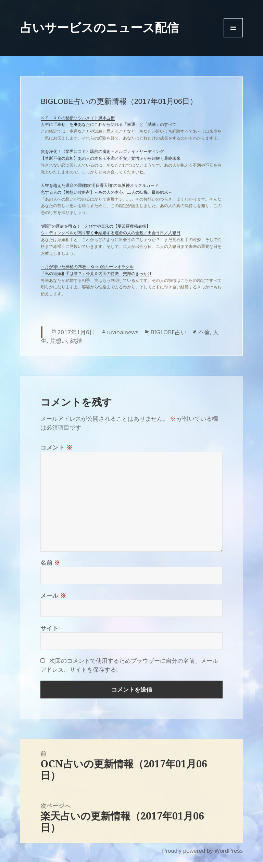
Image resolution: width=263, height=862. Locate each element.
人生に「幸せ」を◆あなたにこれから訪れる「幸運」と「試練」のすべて (108, 124)
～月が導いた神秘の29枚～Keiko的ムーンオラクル (87, 266)
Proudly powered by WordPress (202, 851)
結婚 (76, 341)
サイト (49, 628)
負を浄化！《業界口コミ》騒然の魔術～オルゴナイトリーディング (102, 151)
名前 (50, 562)
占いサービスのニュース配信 (99, 27)
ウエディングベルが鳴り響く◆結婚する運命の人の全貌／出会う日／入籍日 (110, 232)
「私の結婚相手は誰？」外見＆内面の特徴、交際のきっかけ (96, 273)
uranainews (122, 332)
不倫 (204, 332)
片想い (58, 341)
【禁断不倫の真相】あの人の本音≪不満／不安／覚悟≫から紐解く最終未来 (110, 158)
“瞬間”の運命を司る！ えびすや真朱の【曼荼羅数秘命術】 (95, 226)
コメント (56, 447)
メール (53, 595)
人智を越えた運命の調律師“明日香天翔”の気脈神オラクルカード (100, 185)
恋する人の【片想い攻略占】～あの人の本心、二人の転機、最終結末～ (106, 192)
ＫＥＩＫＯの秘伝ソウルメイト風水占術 (78, 118)
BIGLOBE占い (168, 332)
